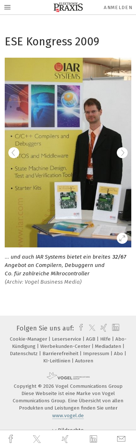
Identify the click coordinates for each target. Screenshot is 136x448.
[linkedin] (94, 439)
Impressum (97, 353)
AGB (91, 339)
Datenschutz (24, 353)
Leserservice (67, 339)
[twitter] (38, 439)
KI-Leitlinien (57, 361)
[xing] (66, 439)
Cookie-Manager (29, 339)
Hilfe (106, 339)
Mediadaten (109, 346)
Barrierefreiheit (61, 353)
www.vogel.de (68, 415)
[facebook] (12, 439)
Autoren (84, 361)
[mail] (122, 439)
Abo (119, 353)
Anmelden (118, 7)
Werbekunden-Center (66, 346)
